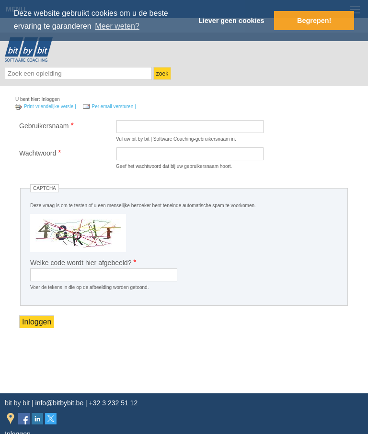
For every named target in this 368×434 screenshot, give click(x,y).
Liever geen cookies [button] (231, 20)
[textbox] (78, 73)
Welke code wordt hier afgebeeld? (83, 262)
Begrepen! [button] (314, 20)
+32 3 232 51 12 (113, 403)
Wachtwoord (40, 153)
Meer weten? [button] (117, 26)
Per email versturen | (109, 106)
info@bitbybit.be (59, 403)
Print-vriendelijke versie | (46, 106)
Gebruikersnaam (46, 126)
